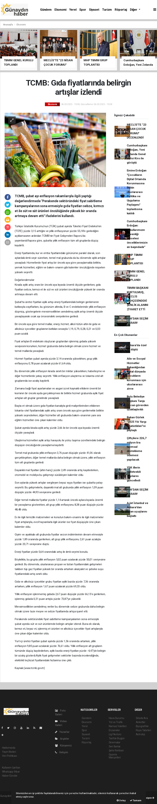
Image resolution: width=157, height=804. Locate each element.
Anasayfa (8, 24)
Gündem (46, 9)
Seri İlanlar (115, 746)
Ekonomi (60, 9)
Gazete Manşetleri (115, 756)
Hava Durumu (116, 718)
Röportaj (121, 9)
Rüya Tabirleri (143, 730)
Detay (121, 800)
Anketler (140, 722)
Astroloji (140, 734)
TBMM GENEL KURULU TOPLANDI (136, 276)
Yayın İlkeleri (9, 751)
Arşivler (62, 738)
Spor (82, 9)
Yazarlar (62, 731)
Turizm (107, 9)
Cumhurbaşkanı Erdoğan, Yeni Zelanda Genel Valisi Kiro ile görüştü (137, 154)
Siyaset (94, 9)
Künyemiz (63, 745)
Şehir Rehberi (116, 750)
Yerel (72, 9)
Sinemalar (114, 742)
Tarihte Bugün (117, 738)
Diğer (134, 9)
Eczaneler (114, 730)
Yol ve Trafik (116, 722)
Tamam (135, 800)
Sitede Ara (142, 718)
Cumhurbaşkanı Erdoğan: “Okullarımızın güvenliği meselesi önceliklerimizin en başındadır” (137, 234)
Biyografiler (142, 726)
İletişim (61, 752)
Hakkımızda (8, 747)
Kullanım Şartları (11, 767)
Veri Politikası (9, 755)
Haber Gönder (10, 775)
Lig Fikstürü (115, 734)
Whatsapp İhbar (11, 771)
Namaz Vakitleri (118, 726)
